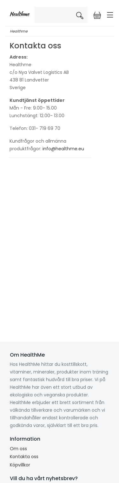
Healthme (19, 31)
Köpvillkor (20, 465)
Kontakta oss (24, 456)
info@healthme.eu (63, 149)
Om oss (18, 448)
